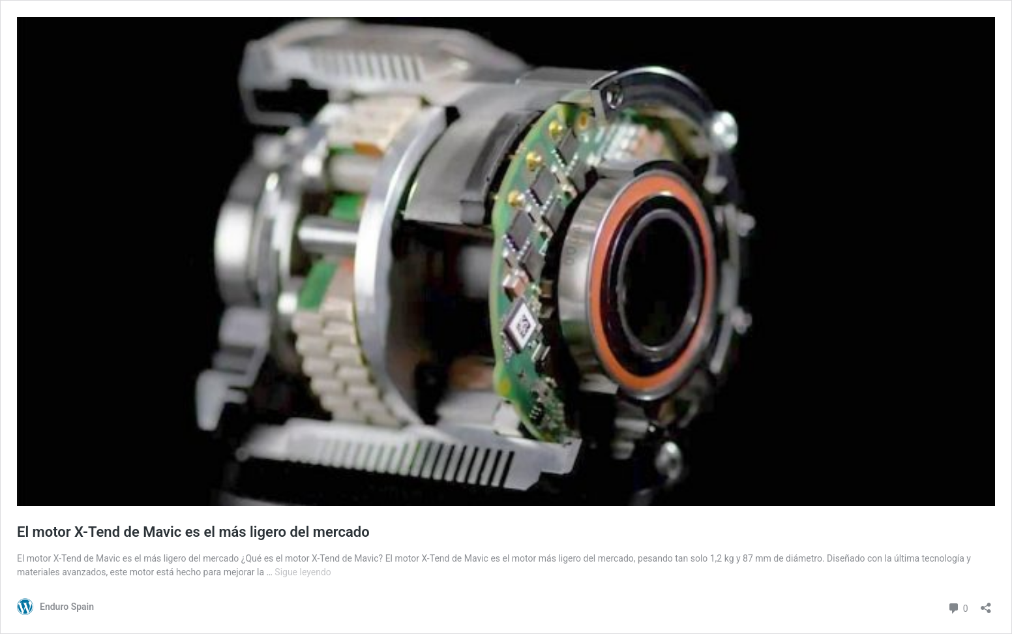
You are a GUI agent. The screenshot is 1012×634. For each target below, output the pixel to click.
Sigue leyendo (303, 572)
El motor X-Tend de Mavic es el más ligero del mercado (193, 532)
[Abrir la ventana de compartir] (986, 604)
